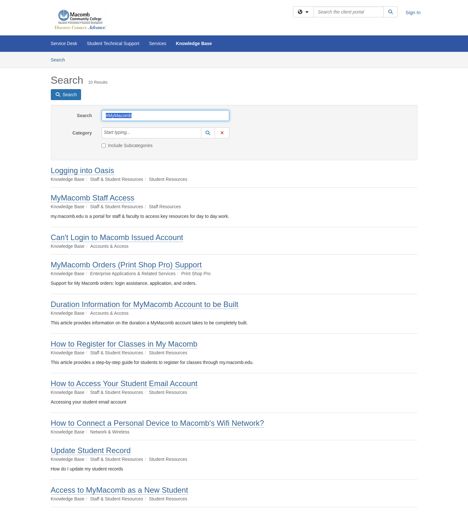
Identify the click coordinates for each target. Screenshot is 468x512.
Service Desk (64, 43)
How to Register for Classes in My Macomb (124, 344)
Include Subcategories (127, 145)
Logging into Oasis (82, 170)
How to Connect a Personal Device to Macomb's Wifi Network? (157, 423)
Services (157, 43)
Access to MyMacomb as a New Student (119, 490)
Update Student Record (91, 450)
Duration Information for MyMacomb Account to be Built (144, 304)
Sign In (413, 12)
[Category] (133, 132)
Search (60, 59)
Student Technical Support (113, 43)
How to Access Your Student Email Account (124, 383)
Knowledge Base (194, 43)
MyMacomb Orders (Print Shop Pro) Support (126, 264)
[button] (208, 132)
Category (82, 132)
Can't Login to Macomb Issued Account (117, 237)
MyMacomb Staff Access (92, 197)
